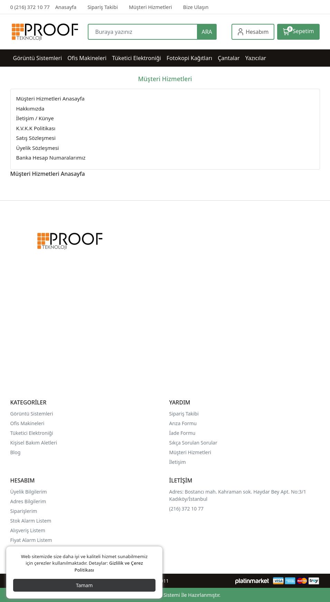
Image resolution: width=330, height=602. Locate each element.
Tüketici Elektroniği (31, 433)
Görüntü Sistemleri (31, 413)
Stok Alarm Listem (30, 520)
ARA (206, 32)
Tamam (84, 585)
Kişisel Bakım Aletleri (33, 442)
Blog (15, 452)
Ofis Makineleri (27, 423)
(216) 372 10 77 (186, 508)
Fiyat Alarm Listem (31, 540)
